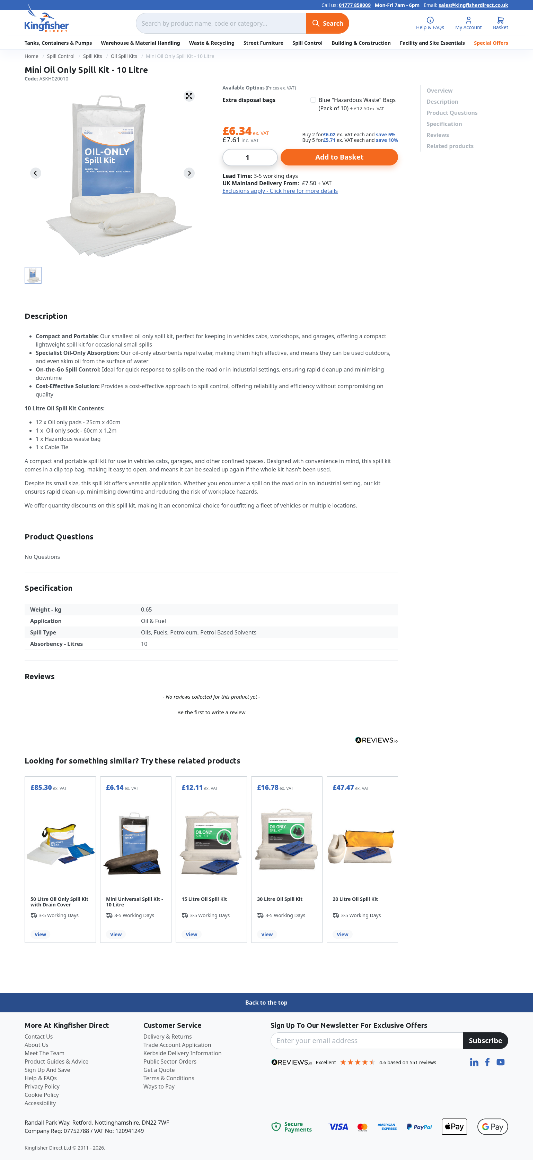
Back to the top (266, 1002)
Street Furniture (263, 43)
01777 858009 (355, 5)
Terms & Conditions (168, 1078)
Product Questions (451, 113)
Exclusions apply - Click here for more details (280, 191)
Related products (450, 146)
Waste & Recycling (212, 43)
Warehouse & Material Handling (140, 43)
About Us (36, 1045)
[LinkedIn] (475, 1061)
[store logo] (46, 18)
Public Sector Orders (169, 1061)
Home (31, 56)
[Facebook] (488, 1061)
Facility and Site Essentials (432, 43)
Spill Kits (92, 56)
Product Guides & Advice (56, 1061)
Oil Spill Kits (124, 56)
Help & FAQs (41, 1078)
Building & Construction (361, 43)
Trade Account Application (177, 1045)
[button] (211, 711)
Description (442, 101)
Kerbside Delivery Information (182, 1053)
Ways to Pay (159, 1086)
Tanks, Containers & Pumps (58, 43)
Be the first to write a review (211, 712)
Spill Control (307, 43)
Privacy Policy (42, 1086)
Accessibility (40, 1103)
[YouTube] (500, 1061)
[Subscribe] (485, 1040)
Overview (439, 90)
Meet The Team (44, 1053)
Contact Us (39, 1036)
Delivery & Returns (167, 1036)
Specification (444, 124)
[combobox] (221, 23)
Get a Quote (159, 1070)
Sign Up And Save (47, 1070)
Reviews (437, 135)
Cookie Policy (42, 1095)
